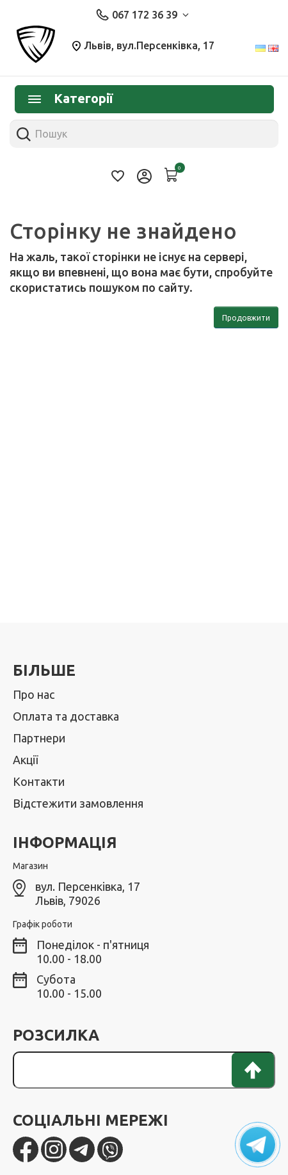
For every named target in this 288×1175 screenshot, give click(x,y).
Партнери (39, 737)
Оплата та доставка (66, 716)
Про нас (33, 694)
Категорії (70, 98)
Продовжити (246, 318)
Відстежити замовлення (78, 803)
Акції (25, 759)
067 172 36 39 (142, 14)
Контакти (39, 781)
